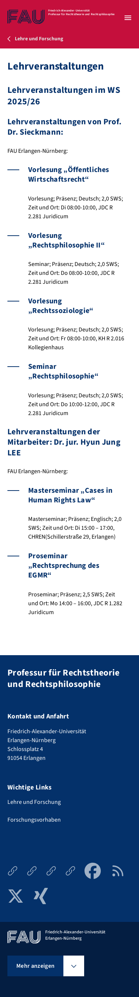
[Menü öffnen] (128, 18)
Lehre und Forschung (34, 802)
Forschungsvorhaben (34, 820)
